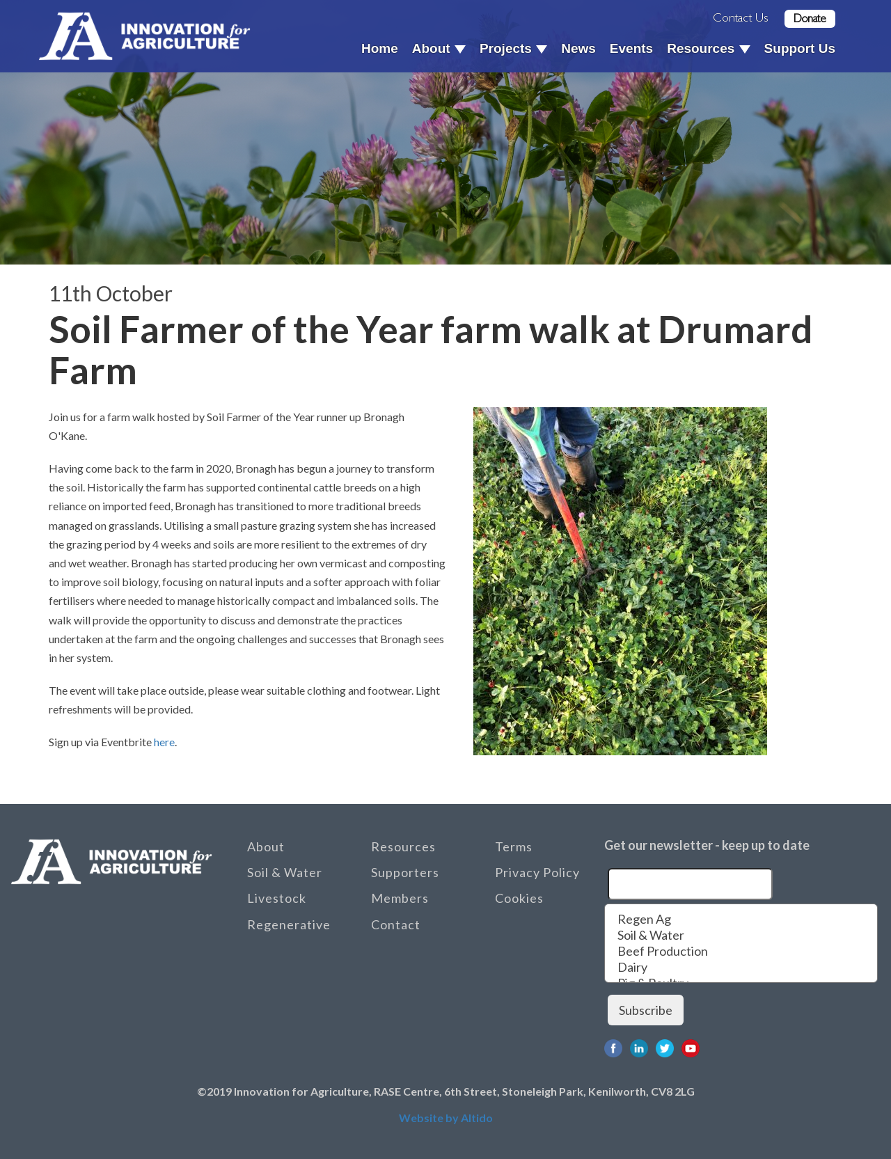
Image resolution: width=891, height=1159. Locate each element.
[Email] (690, 884)
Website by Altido (446, 1117)
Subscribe (645, 1010)
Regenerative (289, 924)
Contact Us (740, 17)
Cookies (519, 898)
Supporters (405, 872)
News (578, 48)
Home (379, 48)
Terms (514, 846)
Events (631, 48)
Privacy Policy (537, 872)
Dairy (741, 967)
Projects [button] (513, 48)
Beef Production (741, 951)
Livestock (276, 898)
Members (400, 898)
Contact (395, 924)
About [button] (439, 48)
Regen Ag (741, 919)
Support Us (799, 48)
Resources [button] (708, 48)
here (164, 741)
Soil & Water (284, 872)
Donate (810, 18)
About (266, 846)
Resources (403, 846)
